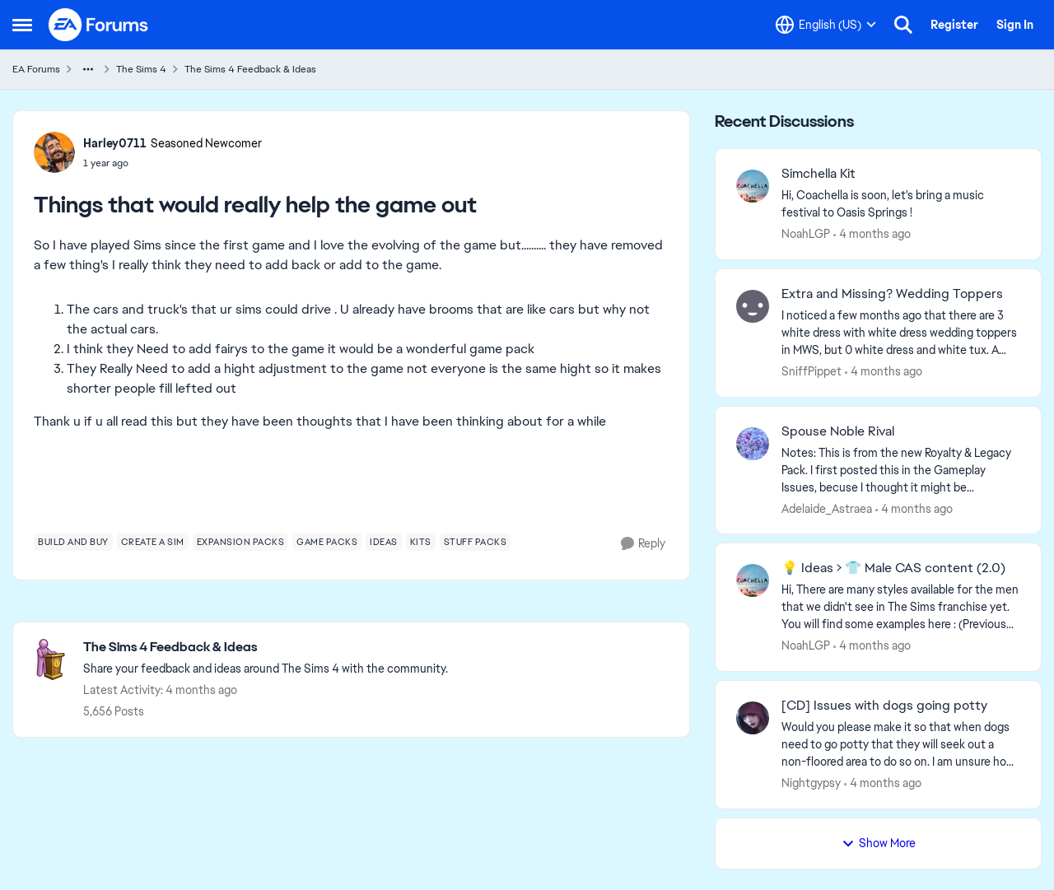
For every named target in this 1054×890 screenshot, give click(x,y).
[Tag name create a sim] (153, 542)
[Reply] (643, 544)
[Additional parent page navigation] (88, 69)
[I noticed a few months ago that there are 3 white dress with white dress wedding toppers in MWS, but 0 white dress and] (900, 333)
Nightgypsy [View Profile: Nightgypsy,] (811, 783)
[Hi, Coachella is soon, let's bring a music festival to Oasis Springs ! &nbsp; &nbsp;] (900, 204)
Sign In (1014, 24)
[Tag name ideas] (384, 542)
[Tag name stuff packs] (475, 542)
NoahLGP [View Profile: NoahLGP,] (805, 233)
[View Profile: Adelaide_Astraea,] (752, 443)
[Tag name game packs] (326, 542)
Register (954, 24)
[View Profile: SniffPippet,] (752, 306)
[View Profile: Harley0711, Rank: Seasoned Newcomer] (54, 152)
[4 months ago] (872, 234)
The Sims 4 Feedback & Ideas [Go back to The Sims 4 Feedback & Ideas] (250, 69)
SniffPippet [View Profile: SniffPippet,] (811, 371)
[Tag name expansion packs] (241, 542)
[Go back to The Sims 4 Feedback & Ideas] (265, 647)
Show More (879, 843)
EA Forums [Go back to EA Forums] (36, 69)
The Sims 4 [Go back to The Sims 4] (141, 69)
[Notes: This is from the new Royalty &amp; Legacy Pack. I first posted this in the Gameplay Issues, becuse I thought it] (900, 470)
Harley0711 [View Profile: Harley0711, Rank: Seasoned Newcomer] (115, 143)
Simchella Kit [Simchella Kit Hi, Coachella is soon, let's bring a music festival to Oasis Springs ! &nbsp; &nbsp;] (818, 173)
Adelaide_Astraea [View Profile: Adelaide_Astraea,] (826, 508)
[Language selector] (826, 24)
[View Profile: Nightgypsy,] (752, 717)
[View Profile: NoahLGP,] (752, 186)
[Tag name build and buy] (73, 542)
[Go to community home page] (99, 24)
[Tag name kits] (421, 542)
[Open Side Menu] (22, 24)
